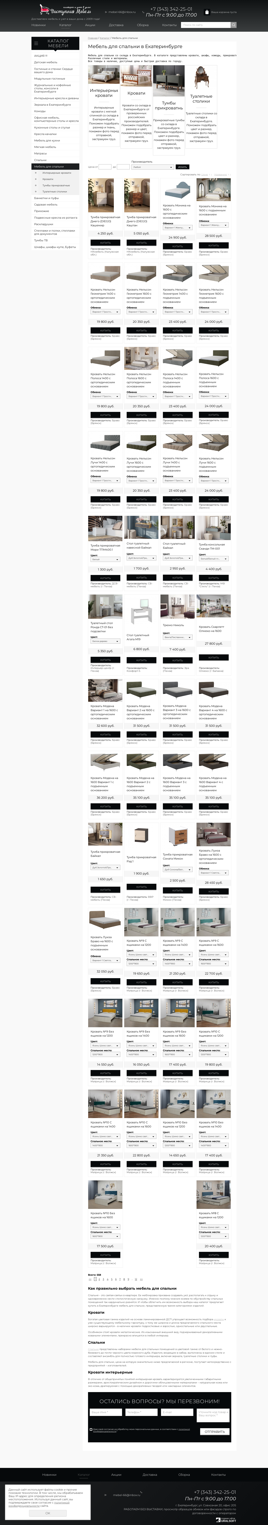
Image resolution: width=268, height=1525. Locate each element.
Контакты (169, 25)
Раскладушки (43, 224)
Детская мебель (45, 62)
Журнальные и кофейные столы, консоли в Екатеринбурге (52, 88)
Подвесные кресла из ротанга (55, 217)
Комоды (40, 111)
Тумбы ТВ (41, 240)
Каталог (65, 25)
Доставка (116, 25)
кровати (219, 1319)
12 (136, 1279)
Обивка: (168, 223)
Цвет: (94, 555)
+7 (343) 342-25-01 (171, 9)
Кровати (48, 179)
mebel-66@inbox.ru (122, 12)
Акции (90, 25)
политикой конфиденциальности (39, 1504)
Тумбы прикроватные (56, 185)
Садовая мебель (45, 204)
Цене (204, 174)
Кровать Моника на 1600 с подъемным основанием (212, 210)
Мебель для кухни (47, 140)
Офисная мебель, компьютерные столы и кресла (56, 119)
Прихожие (41, 211)
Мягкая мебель (45, 147)
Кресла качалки (45, 134)
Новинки (38, 25)
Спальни (40, 160)
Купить (105, 242)
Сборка (143, 25)
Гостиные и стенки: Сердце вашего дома (53, 70)
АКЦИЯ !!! (40, 55)
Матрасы (40, 153)
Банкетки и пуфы (46, 198)
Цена (91, 166)
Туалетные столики (55, 191)
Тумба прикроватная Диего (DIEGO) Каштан (141, 221)
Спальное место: (137, 959)
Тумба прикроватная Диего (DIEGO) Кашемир (105, 221)
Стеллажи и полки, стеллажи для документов (54, 232)
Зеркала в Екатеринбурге (52, 104)
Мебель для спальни (49, 166)
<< (90, 1279)
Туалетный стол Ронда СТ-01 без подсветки (102, 627)
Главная (93, 38)
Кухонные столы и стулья (52, 127)
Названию (220, 174)
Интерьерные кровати (57, 172)
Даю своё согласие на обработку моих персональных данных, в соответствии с (141, 1430)
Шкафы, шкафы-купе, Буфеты (55, 247)
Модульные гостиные (49, 78)
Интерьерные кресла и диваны (56, 98)
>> (141, 1279)
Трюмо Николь (173, 625)
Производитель (141, 161)
